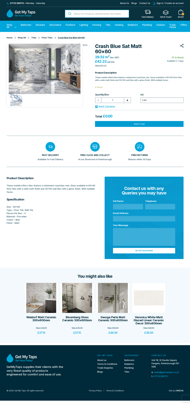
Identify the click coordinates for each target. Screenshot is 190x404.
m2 (142, 94)
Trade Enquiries (105, 371)
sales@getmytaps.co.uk (166, 375)
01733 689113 (161, 379)
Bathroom (26, 25)
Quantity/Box (102, 94)
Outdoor (160, 25)
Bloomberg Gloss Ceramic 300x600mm (77, 324)
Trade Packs (172, 26)
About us (101, 363)
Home (9, 37)
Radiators (133, 25)
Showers (40, 25)
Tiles (107, 25)
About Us (124, 3)
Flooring (96, 25)
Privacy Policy (95, 394)
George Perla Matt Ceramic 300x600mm (113, 324)
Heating (119, 25)
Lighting (83, 25)
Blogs (134, 3)
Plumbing (147, 25)
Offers (183, 25)
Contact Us (144, 3)
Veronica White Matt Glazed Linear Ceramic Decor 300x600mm (149, 326)
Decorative (55, 25)
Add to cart (139, 126)
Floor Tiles (47, 37)
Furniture (70, 25)
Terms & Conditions (107, 367)
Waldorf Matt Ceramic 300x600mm (41, 324)
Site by (176, 394)
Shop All (9, 26)
